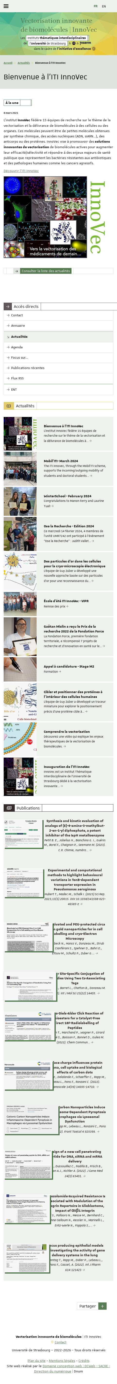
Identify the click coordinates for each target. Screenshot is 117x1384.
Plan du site (37, 1360)
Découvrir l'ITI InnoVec (21, 171)
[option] (58, 434)
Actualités (24, 63)
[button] (102, 1306)
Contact (60, 1342)
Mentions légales (62, 1360)
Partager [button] (87, 1306)
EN (104, 6)
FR (96, 6)
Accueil (8, 63)
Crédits (83, 1360)
